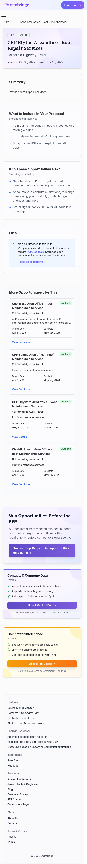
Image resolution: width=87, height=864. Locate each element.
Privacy (11, 836)
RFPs (6, 21)
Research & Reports (19, 779)
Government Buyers (19, 804)
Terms (11, 841)
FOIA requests (35, 251)
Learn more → (72, 4)
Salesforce (13, 760)
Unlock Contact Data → (42, 605)
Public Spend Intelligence (22, 717)
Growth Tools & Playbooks (23, 784)
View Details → (21, 342)
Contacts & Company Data (23, 712)
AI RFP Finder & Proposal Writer (26, 723)
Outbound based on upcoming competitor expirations (39, 746)
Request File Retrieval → (32, 261)
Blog (10, 789)
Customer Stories (17, 794)
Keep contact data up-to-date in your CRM (32, 741)
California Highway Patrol (26, 55)
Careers (12, 823)
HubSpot (12, 765)
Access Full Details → (42, 663)
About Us (12, 818)
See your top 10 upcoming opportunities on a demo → (41, 550)
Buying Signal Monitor (20, 707)
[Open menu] (3, 15)
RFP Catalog (14, 799)
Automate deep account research (27, 736)
